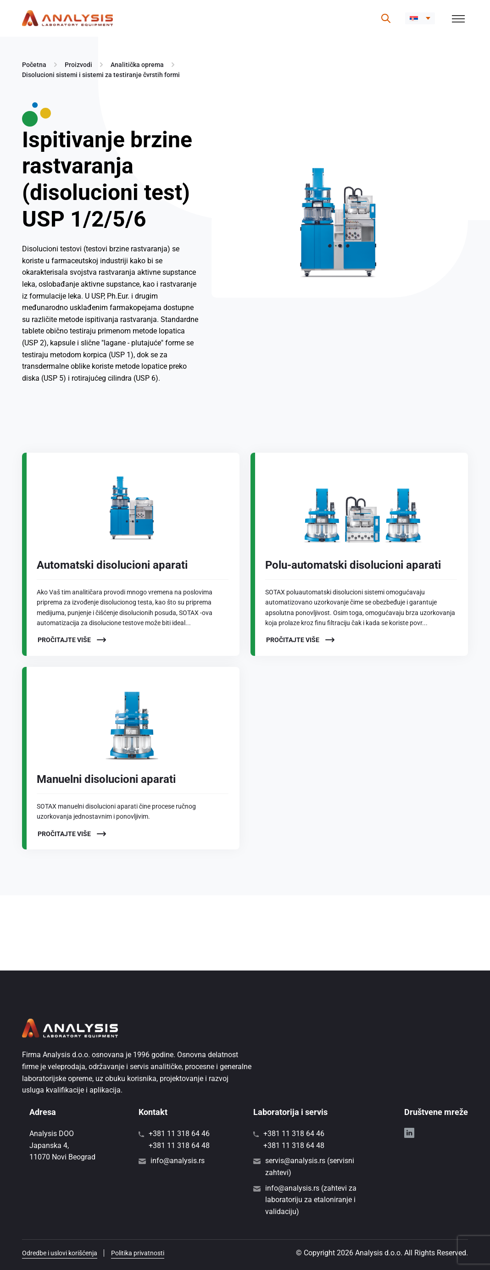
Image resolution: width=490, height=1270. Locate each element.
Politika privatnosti (137, 1253)
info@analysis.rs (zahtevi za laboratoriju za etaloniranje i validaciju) (310, 1200)
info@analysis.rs (177, 1160)
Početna (34, 64)
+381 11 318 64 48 (179, 1145)
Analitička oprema (137, 64)
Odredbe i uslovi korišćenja (59, 1253)
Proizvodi (78, 64)
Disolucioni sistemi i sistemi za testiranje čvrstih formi (101, 74)
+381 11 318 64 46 (179, 1133)
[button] (420, 18)
